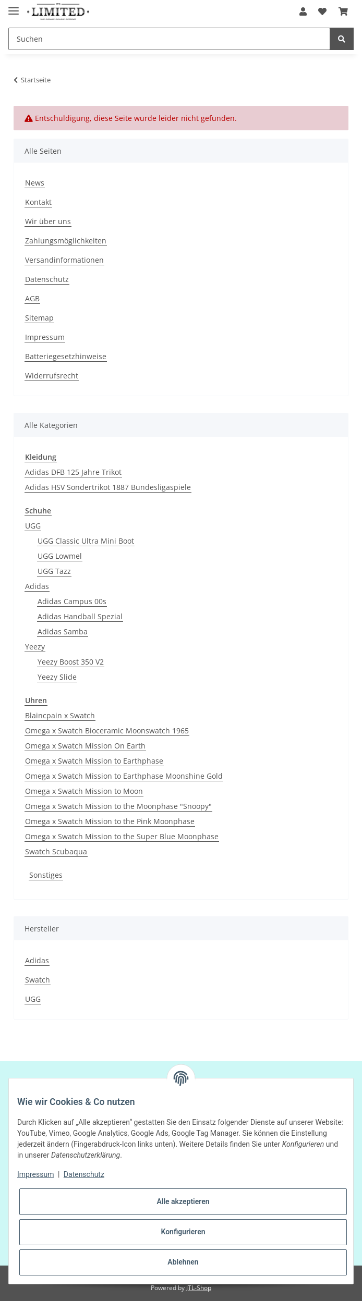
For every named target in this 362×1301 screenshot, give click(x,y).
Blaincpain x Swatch (60, 715)
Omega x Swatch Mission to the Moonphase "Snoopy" (118, 806)
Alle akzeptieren (182, 1201)
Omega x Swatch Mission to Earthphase (94, 761)
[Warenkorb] (343, 11)
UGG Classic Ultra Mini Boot (86, 541)
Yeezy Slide (57, 677)
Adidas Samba (63, 631)
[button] (303, 11)
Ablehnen (182, 1262)
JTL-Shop (198, 1287)
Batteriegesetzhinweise (65, 356)
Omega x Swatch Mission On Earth (85, 746)
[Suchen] (169, 39)
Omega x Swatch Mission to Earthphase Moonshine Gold (124, 776)
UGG (33, 526)
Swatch (37, 980)
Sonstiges (46, 875)
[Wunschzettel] (322, 11)
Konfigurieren (183, 1232)
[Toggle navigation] (13, 6)
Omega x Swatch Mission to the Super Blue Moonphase (122, 836)
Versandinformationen (64, 260)
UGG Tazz (54, 571)
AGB (32, 298)
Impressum (45, 337)
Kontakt (38, 202)
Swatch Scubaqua (56, 851)
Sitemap (39, 318)
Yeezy (35, 647)
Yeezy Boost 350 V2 (71, 662)
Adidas (37, 586)
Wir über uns (48, 221)
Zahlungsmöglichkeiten (65, 241)
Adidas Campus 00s (72, 601)
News (34, 183)
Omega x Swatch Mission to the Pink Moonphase (110, 821)
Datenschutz (47, 279)
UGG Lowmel (60, 556)
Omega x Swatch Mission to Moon (84, 791)
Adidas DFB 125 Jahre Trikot (73, 472)
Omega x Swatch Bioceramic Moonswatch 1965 (107, 730)
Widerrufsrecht (51, 376)
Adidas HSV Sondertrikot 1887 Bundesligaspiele (108, 487)
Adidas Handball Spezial (80, 616)
